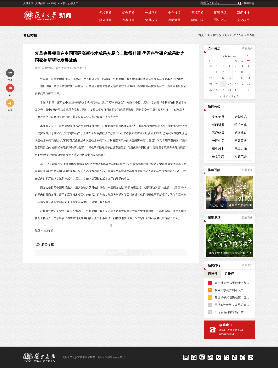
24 (242, 84)
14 (223, 78)
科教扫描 (197, 20)
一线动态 (151, 12)
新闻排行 (243, 12)
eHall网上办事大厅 (68, 3)
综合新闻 (128, 12)
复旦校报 (151, 20)
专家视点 (128, 20)
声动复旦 (174, 20)
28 (210, 66)
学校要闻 (105, 12)
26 (210, 90)
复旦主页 (28, 3)
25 (248, 84)
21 (223, 84)
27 (216, 90)
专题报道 (174, 12)
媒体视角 (105, 20)
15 (229, 78)
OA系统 (51, 3)
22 (229, 84)
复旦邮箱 (40, 3)
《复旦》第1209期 (232, 35)
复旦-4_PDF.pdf (44, 230)
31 (242, 90)
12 (210, 78)
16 (235, 78)
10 (242, 72)
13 (216, 78)
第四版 (251, 35)
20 (216, 84)
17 (242, 78)
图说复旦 (220, 12)
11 (248, 72)
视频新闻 (197, 12)
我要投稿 (249, 3)
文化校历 (243, 20)
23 (235, 84)
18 (248, 78)
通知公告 (220, 20)
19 (210, 84)
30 (223, 66)
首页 (201, 35)
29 (216, 66)
